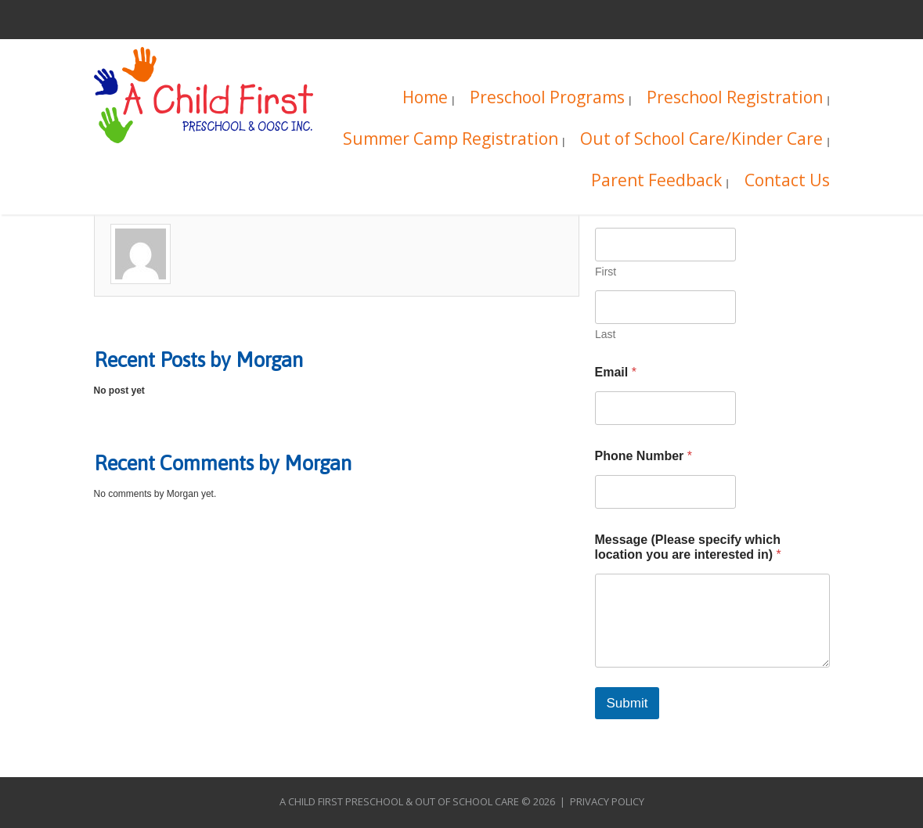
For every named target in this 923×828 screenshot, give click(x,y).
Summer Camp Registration (450, 140)
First (605, 271)
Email (615, 372)
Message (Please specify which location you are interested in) (688, 547)
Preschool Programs (547, 99)
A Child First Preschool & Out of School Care (399, 801)
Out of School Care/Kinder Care (701, 140)
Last (605, 334)
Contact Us (787, 182)
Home (425, 99)
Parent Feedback (656, 182)
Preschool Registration (735, 99)
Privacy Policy (607, 801)
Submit (627, 703)
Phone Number (643, 456)
